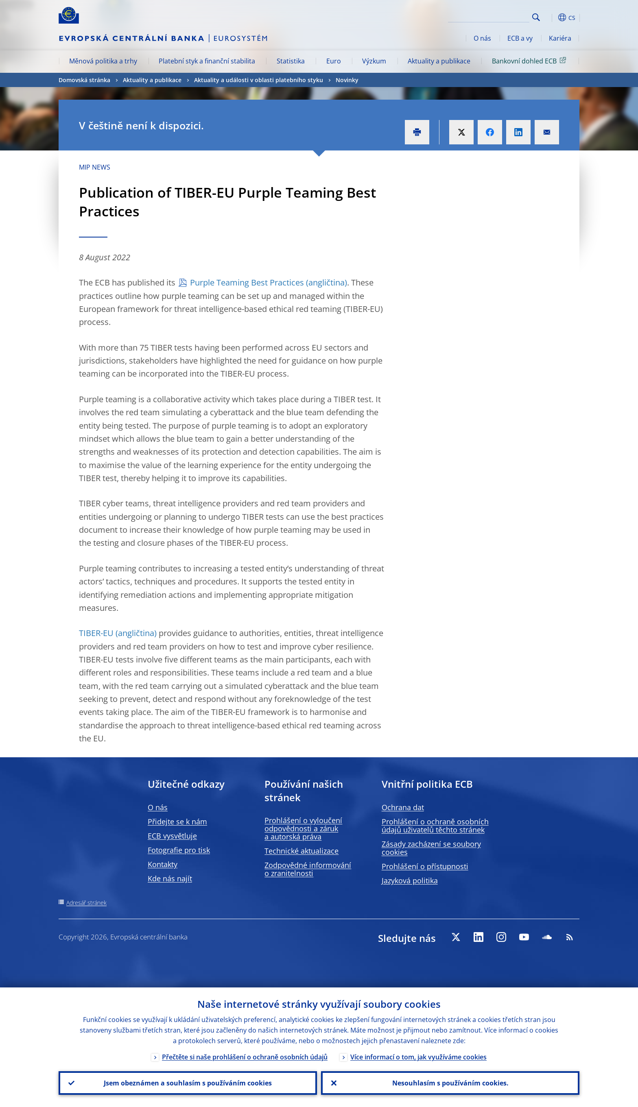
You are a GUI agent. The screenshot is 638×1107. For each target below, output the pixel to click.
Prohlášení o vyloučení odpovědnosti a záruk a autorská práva (303, 828)
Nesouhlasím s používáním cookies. (450, 1083)
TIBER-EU (96, 633)
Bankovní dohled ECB (530, 60)
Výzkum (374, 61)
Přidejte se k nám (177, 821)
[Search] (488, 16)
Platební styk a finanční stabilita (207, 61)
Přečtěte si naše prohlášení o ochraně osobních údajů (245, 1057)
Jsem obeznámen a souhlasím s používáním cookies (188, 1083)
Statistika (291, 61)
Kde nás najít (170, 878)
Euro (333, 61)
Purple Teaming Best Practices (247, 282)
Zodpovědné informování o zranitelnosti (307, 869)
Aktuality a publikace (439, 61)
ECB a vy (520, 38)
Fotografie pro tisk (179, 850)
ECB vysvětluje (172, 836)
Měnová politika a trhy (103, 61)
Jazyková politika (410, 880)
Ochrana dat (403, 807)
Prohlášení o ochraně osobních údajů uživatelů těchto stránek (435, 826)
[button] (550, 17)
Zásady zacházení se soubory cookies (431, 848)
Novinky (347, 80)
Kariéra (560, 38)
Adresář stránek (86, 903)
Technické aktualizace (301, 851)
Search (536, 17)
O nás (482, 38)
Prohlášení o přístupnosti (425, 866)
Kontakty (162, 864)
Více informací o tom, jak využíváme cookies (418, 1057)
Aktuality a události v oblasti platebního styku (258, 80)
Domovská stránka (84, 80)
